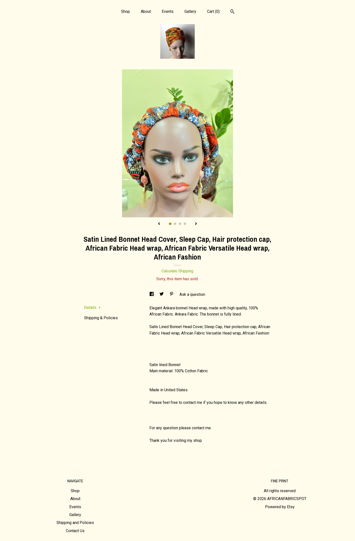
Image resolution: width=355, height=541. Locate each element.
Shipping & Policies (101, 318)
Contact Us (75, 530)
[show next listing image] (196, 224)
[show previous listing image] (159, 224)
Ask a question (192, 294)
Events (168, 11)
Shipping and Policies (75, 522)
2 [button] (175, 224)
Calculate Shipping (177, 271)
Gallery (190, 11)
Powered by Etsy (280, 506)
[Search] (232, 12)
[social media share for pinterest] (172, 294)
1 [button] (170, 224)
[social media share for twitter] (162, 294)
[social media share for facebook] (152, 294)
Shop (125, 11)
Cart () (213, 11)
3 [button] (180, 224)
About (146, 11)
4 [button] (185, 224)
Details (92, 307)
